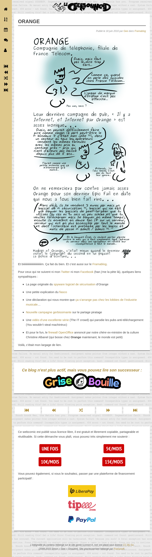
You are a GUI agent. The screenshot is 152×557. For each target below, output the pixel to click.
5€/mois (114, 449)
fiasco (63, 292)
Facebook (86, 271)
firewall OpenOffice (60, 332)
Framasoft (119, 548)
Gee (126, 31)
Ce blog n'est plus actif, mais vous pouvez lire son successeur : (82, 378)
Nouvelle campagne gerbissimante (48, 312)
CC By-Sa (128, 545)
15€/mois (114, 462)
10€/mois (50, 462)
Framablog (140, 31)
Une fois (50, 449)
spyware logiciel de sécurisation (74, 284)
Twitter (65, 271)
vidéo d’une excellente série (50, 320)
